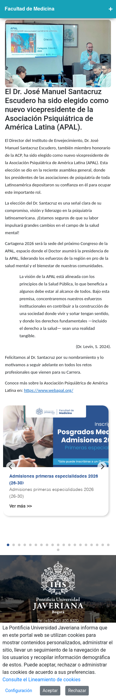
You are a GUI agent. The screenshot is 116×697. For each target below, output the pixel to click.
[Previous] (10, 466)
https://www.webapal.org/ (48, 390)
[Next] (102, 466)
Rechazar (77, 690)
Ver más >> (20, 506)
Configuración (18, 690)
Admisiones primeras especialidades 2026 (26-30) (53, 479)
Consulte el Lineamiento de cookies (41, 679)
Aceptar (50, 690)
